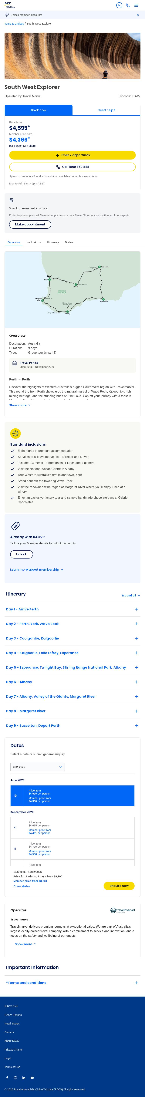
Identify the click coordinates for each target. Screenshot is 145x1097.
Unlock (21, 554)
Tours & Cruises (14, 23)
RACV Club (11, 1006)
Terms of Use (12, 1066)
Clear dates (21, 886)
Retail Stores (12, 1023)
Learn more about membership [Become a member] (34, 570)
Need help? (106, 110)
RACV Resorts (13, 1014)
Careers (9, 1032)
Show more (17, 405)
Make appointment (30, 224)
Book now (38, 110)
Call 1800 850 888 (72, 167)
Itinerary (53, 242)
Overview (14, 242)
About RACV (12, 1040)
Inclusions (34, 242)
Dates (69, 242)
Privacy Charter (14, 1049)
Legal (8, 1058)
